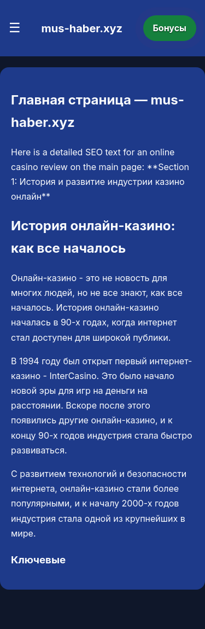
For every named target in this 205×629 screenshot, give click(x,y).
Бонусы (170, 27)
